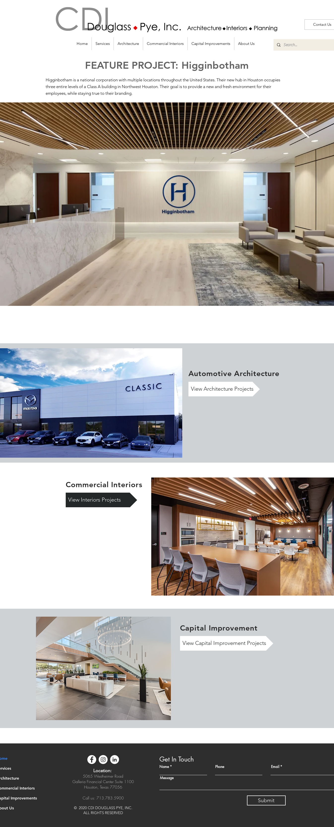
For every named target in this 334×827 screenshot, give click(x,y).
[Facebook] (91, 759)
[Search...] (306, 45)
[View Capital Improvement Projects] (226, 643)
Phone (219, 766)
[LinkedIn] (114, 759)
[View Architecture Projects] (224, 389)
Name (164, 766)
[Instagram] (103, 759)
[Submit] (266, 800)
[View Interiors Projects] (101, 500)
